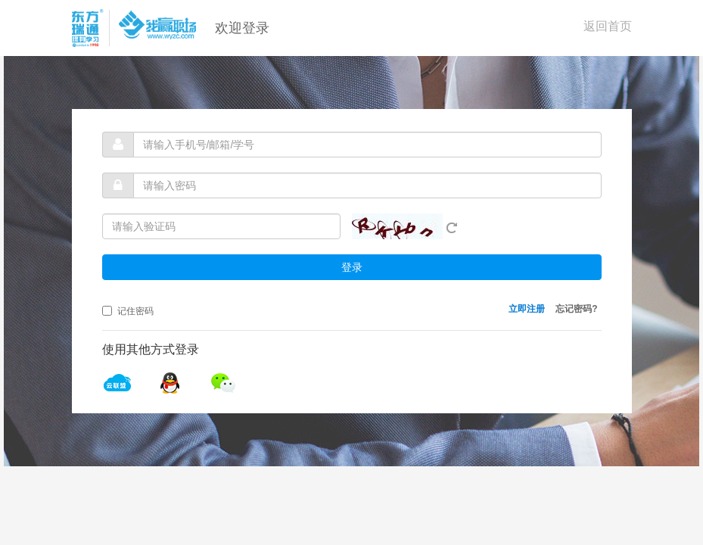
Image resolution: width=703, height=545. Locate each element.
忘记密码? (576, 309)
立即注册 (527, 309)
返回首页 (607, 26)
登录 (351, 267)
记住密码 (128, 311)
